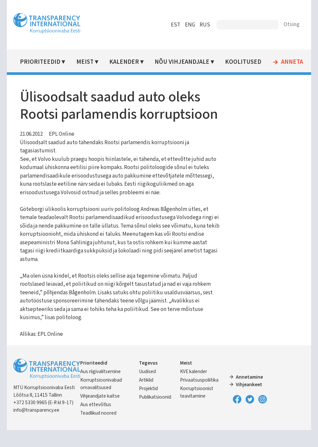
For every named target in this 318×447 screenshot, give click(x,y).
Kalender (126, 62)
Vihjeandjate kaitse (102, 413)
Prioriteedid (42, 62)
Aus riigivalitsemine (102, 389)
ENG (188, 24)
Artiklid (147, 397)
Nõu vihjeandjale (183, 62)
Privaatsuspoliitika (199, 397)
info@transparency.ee (39, 427)
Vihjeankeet (248, 402)
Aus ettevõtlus (97, 422)
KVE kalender (193, 389)
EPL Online (64, 151)
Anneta (293, 62)
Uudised (148, 389)
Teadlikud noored (100, 430)
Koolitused (244, 62)
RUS (203, 24)
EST (173, 24)
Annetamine (248, 394)
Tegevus (149, 380)
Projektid (149, 406)
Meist (86, 62)
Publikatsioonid (156, 414)
